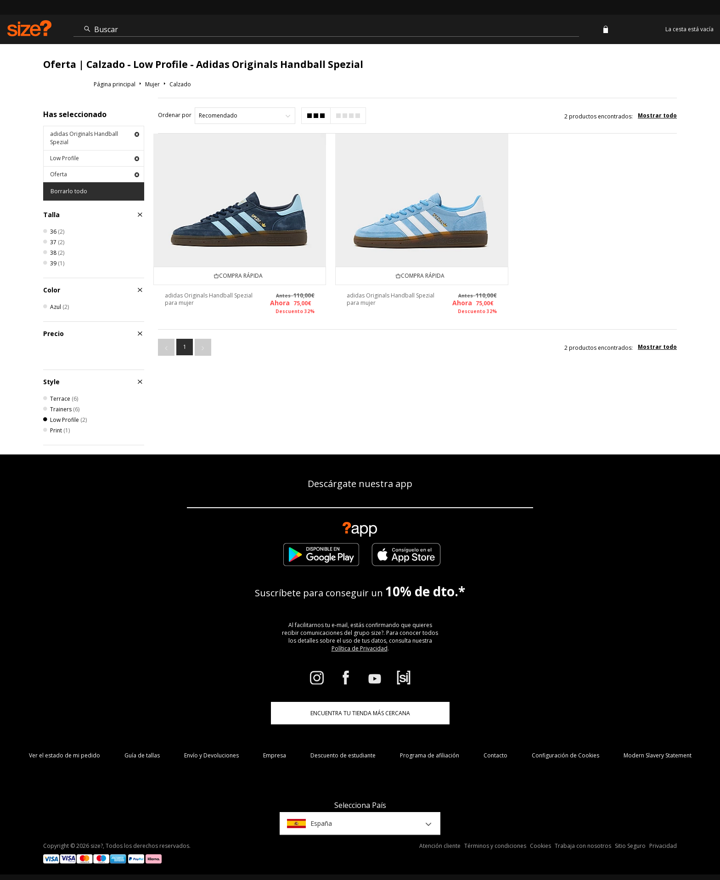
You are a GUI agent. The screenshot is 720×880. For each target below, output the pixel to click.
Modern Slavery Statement (658, 755)
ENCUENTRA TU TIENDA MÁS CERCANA (360, 713)
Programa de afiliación (429, 755)
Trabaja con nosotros (583, 846)
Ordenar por (174, 115)
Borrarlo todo (69, 191)
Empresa (274, 755)
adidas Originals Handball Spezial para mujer (209, 299)
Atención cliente (440, 846)
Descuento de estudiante (343, 755)
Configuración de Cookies (565, 755)
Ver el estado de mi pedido (64, 755)
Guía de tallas (142, 755)
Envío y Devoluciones (211, 755)
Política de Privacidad (360, 648)
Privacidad (663, 846)
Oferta (94, 174)
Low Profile (94, 158)
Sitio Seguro (630, 846)
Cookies (540, 846)
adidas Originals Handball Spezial (94, 138)
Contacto (495, 755)
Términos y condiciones (495, 846)
